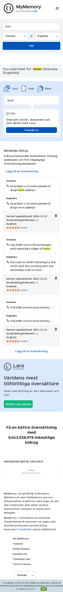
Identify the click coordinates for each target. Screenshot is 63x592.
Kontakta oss (20, 554)
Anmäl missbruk (21, 548)
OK (43, 588)
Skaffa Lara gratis (18, 404)
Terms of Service (22, 564)
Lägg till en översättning (22, 171)
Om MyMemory (21, 538)
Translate (18, 543)
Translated (23, 529)
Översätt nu (31, 130)
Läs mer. (31, 589)
